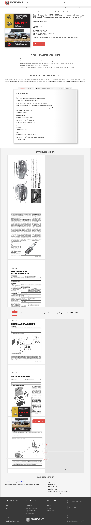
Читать (17, 30)
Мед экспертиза (82, 7)
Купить (39, 43)
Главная (7, 504)
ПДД (27, 504)
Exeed (15, 11)
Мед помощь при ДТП (31, 510)
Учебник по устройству (37, 7)
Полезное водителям (31, 514)
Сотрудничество (51, 510)
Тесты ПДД (73, 7)
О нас (84, 3)
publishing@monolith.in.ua (13, 521)
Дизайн (48, 507)
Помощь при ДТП (63, 7)
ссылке (8, 481)
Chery (12, 11)
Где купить (76, 3)
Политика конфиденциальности (73, 515)
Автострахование (30, 513)
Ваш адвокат (26, 7)
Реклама (49, 504)
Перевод (49, 505)
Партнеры (49, 508)
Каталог (7, 11)
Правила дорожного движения (13, 7)
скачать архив (20, 481)
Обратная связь (77, 501)
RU (27, 3)
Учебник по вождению (51, 7)
